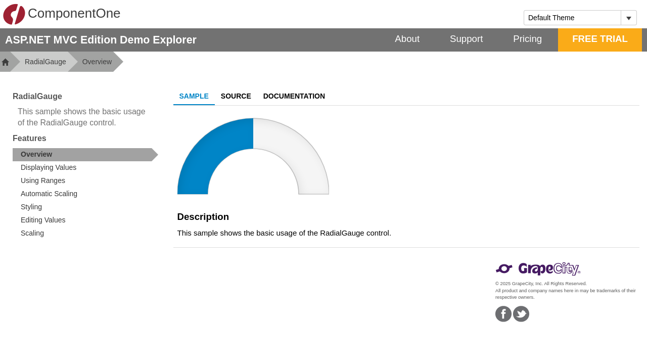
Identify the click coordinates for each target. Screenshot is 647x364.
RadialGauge (45, 62)
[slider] (253, 156)
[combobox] (572, 18)
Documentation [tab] (294, 96)
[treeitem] (85, 154)
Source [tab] (236, 96)
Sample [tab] (194, 96)
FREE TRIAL (600, 38)
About (407, 38)
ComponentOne (62, 14)
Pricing (527, 38)
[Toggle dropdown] (628, 18)
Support (466, 38)
